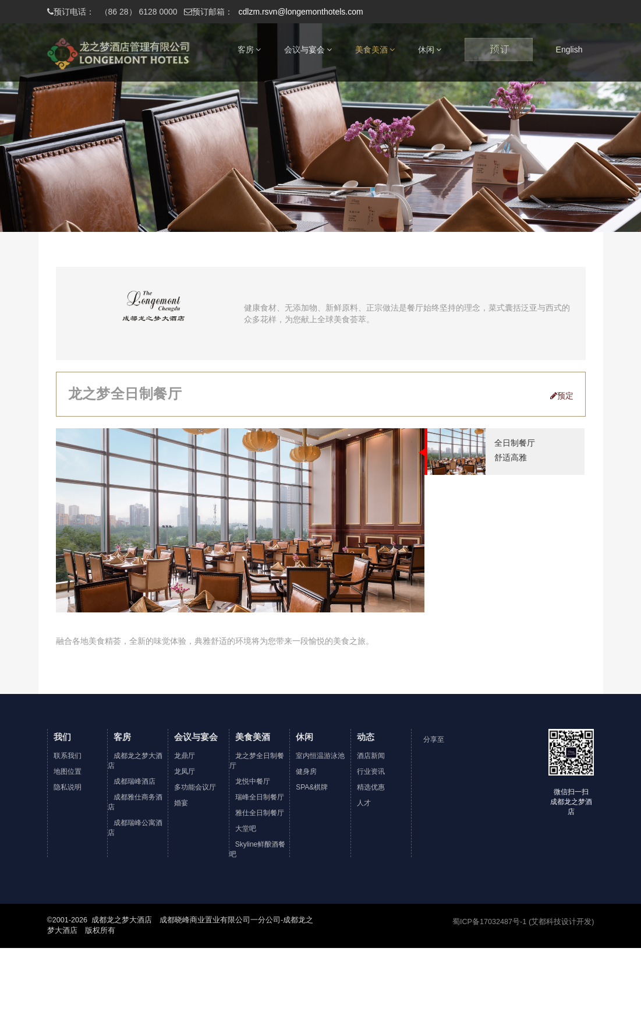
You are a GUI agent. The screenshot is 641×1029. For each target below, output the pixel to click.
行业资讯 (371, 771)
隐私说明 (68, 787)
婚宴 (181, 803)
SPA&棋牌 (312, 787)
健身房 (306, 771)
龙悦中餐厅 (252, 781)
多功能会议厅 (195, 787)
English (569, 49)
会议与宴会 (308, 49)
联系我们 (68, 756)
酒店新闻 (371, 756)
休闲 (429, 49)
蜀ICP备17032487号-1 (489, 922)
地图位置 (68, 771)
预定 (561, 395)
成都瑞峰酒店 (134, 781)
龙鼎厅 (184, 756)
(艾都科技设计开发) (561, 922)
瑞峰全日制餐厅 (259, 797)
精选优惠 (371, 787)
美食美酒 (375, 49)
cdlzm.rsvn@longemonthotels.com (273, 11)
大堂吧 (245, 828)
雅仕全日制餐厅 (259, 813)
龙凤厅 (184, 771)
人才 (364, 803)
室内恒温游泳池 (320, 756)
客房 (249, 49)
